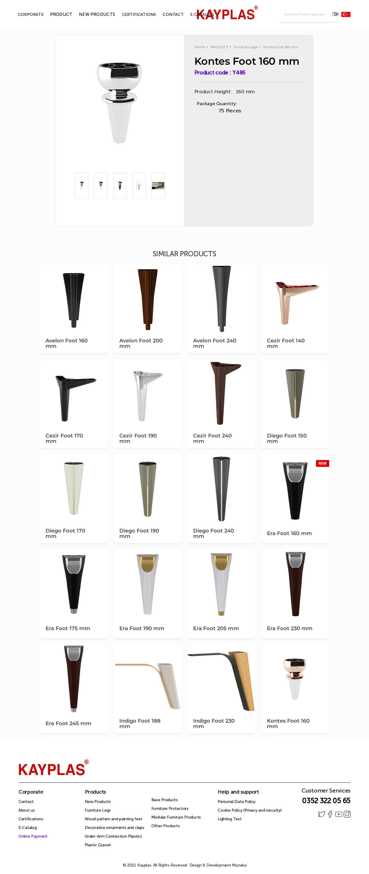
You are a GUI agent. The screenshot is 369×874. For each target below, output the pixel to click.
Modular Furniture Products (176, 817)
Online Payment (33, 836)
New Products (98, 801)
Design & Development (217, 865)
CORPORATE (24, 14)
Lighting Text (229, 819)
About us (26, 810)
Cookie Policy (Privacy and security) (249, 810)
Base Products (164, 799)
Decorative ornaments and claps (114, 827)
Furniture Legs (98, 810)
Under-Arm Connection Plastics (113, 836)
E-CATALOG (195, 14)
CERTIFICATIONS (132, 14)
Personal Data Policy (236, 801)
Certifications (30, 819)
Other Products (165, 825)
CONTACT (166, 14)
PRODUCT (54, 14)
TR (342, 14)
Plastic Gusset (98, 845)
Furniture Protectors (170, 808)
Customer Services (326, 792)
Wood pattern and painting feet (113, 819)
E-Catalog (27, 827)
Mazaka (239, 865)
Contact (26, 801)
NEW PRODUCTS (90, 14)
